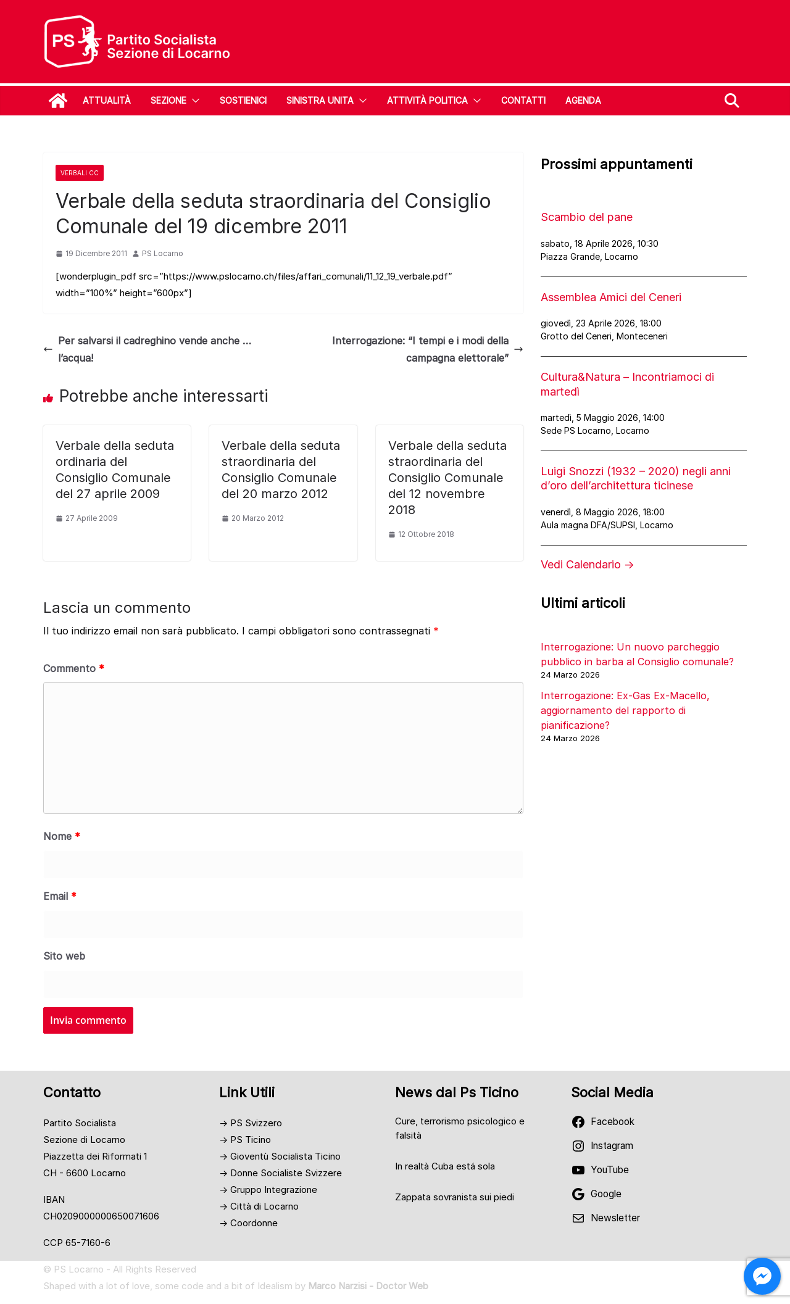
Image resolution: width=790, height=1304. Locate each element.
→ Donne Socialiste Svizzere (280, 1173)
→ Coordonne (248, 1223)
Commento (73, 668)
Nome (61, 836)
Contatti (523, 100)
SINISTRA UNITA (320, 100)
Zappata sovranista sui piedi (454, 1197)
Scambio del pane (587, 216)
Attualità (107, 100)
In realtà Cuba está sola (445, 1166)
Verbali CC (79, 172)
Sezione (168, 100)
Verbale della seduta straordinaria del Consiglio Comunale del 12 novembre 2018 (447, 477)
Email (60, 896)
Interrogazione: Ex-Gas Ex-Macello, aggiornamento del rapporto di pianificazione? (625, 710)
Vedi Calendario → (587, 564)
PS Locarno (162, 253)
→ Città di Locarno (259, 1206)
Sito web (64, 956)
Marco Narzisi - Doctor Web (368, 1286)
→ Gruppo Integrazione (268, 1189)
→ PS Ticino (245, 1139)
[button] (193, 100)
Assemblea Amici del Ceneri (611, 297)
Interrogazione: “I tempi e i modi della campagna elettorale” (427, 349)
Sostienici (243, 100)
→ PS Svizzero (250, 1123)
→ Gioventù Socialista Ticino (280, 1156)
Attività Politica (427, 100)
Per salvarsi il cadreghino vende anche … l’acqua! (147, 349)
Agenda (583, 100)
